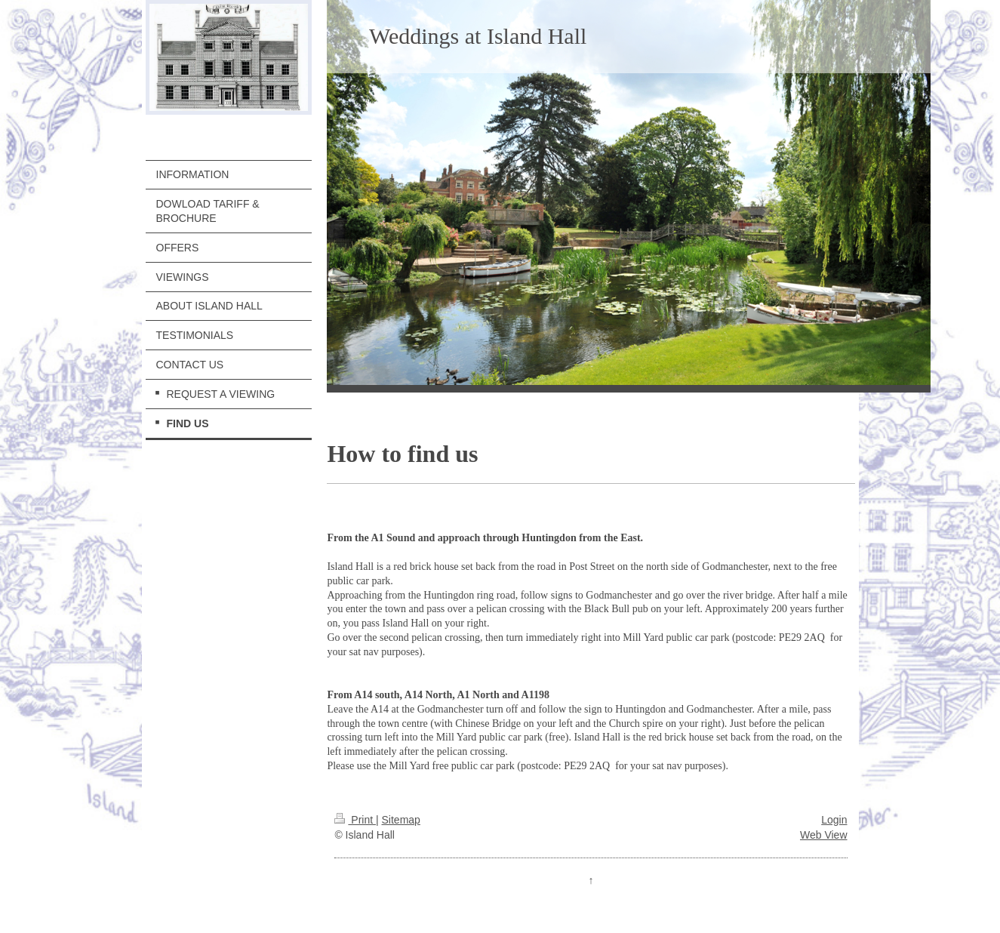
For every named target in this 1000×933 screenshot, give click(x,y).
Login (834, 820)
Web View (824, 835)
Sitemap (401, 820)
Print (355, 820)
